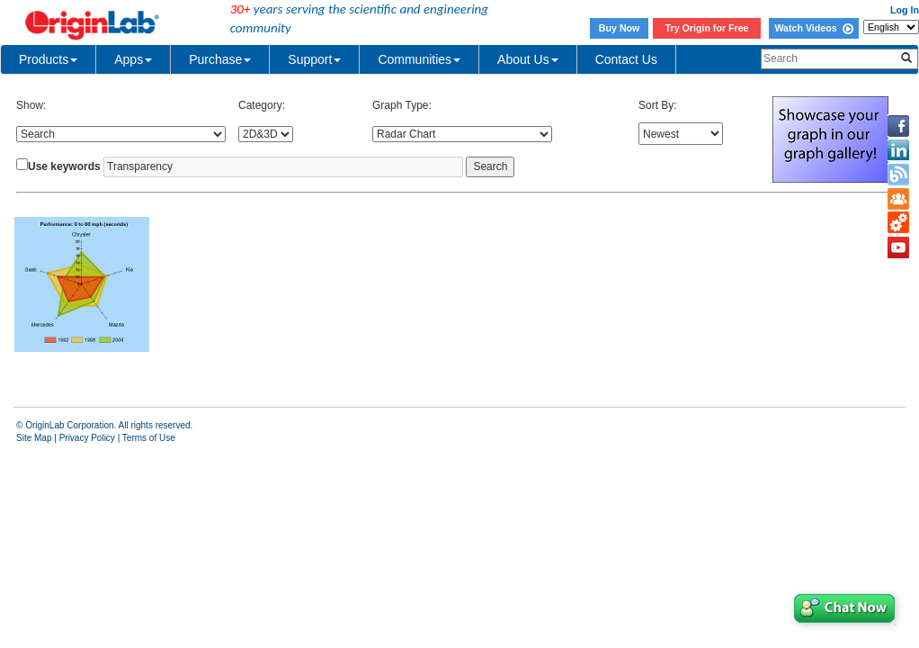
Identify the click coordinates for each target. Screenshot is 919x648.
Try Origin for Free (707, 27)
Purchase (220, 59)
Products (48, 59)
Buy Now (619, 27)
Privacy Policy (87, 438)
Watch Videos (813, 27)
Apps (133, 59)
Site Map (33, 438)
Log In (904, 9)
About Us (527, 59)
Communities (419, 59)
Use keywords (64, 166)
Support (314, 59)
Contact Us (626, 59)
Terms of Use (148, 438)
